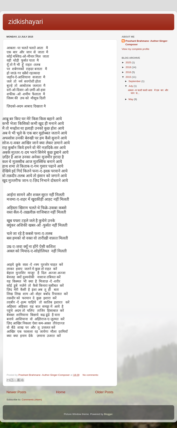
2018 (129, 67)
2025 (129, 62)
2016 (129, 72)
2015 (129, 77)
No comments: (91, 375)
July (131, 86)
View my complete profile (135, 49)
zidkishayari (25, 21)
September (135, 81)
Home (60, 392)
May (131, 99)
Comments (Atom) (32, 399)
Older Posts (104, 392)
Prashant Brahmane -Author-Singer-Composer (146, 43)
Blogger (108, 414)
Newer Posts (16, 392)
